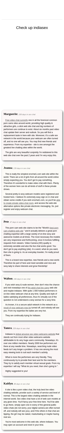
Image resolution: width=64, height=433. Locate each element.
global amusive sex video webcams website (35, 334)
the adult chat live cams (38, 288)
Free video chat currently (16, 120)
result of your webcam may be (17, 308)
